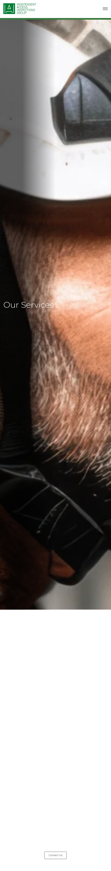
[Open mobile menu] (105, 8)
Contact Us (55, 855)
